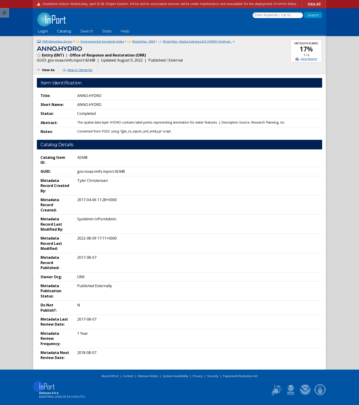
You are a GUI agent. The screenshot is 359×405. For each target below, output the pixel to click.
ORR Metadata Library (57, 41)
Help (125, 31)
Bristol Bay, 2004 (143, 41)
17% (306, 49)
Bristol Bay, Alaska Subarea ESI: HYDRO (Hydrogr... (197, 41)
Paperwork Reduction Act (240, 376)
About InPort (110, 376)
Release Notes (148, 376)
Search (86, 31)
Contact (128, 376)
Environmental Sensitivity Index (102, 41)
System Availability (175, 376)
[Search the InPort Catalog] (278, 15)
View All (314, 4)
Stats (107, 31)
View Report (308, 59)
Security (212, 376)
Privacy (198, 376)
